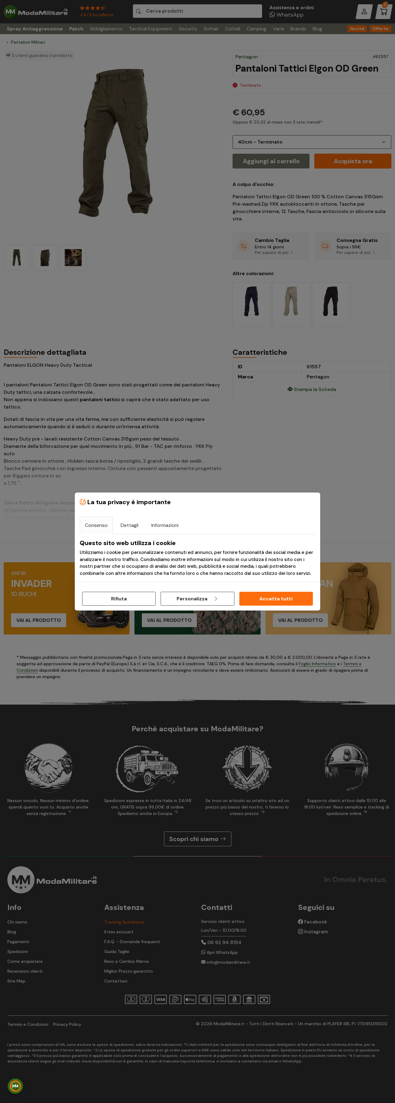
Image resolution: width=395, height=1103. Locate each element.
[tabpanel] (197, 558)
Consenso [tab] (96, 525)
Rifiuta (119, 598)
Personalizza (197, 598)
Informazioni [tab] (164, 525)
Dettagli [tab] (129, 525)
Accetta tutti (276, 598)
